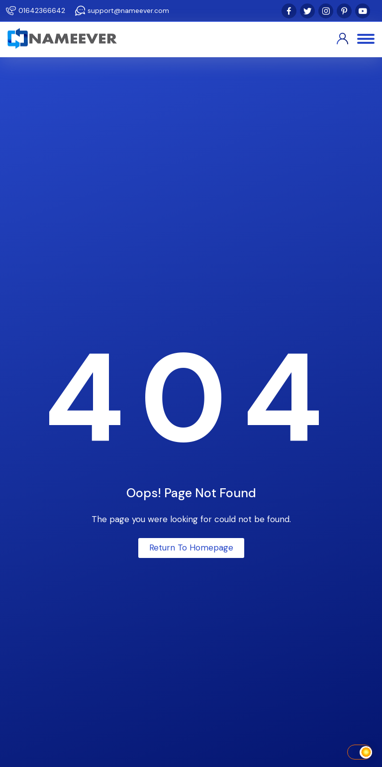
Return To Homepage (191, 547)
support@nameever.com (128, 10)
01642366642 (41, 10)
